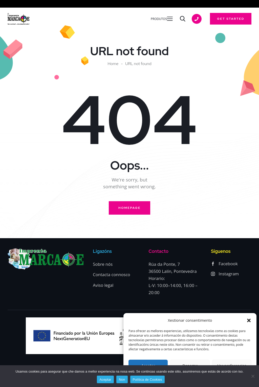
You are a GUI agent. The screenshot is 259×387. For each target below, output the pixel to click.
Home (113, 63)
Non (122, 379)
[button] (248, 320)
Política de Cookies (147, 379)
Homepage (129, 208)
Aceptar (105, 379)
